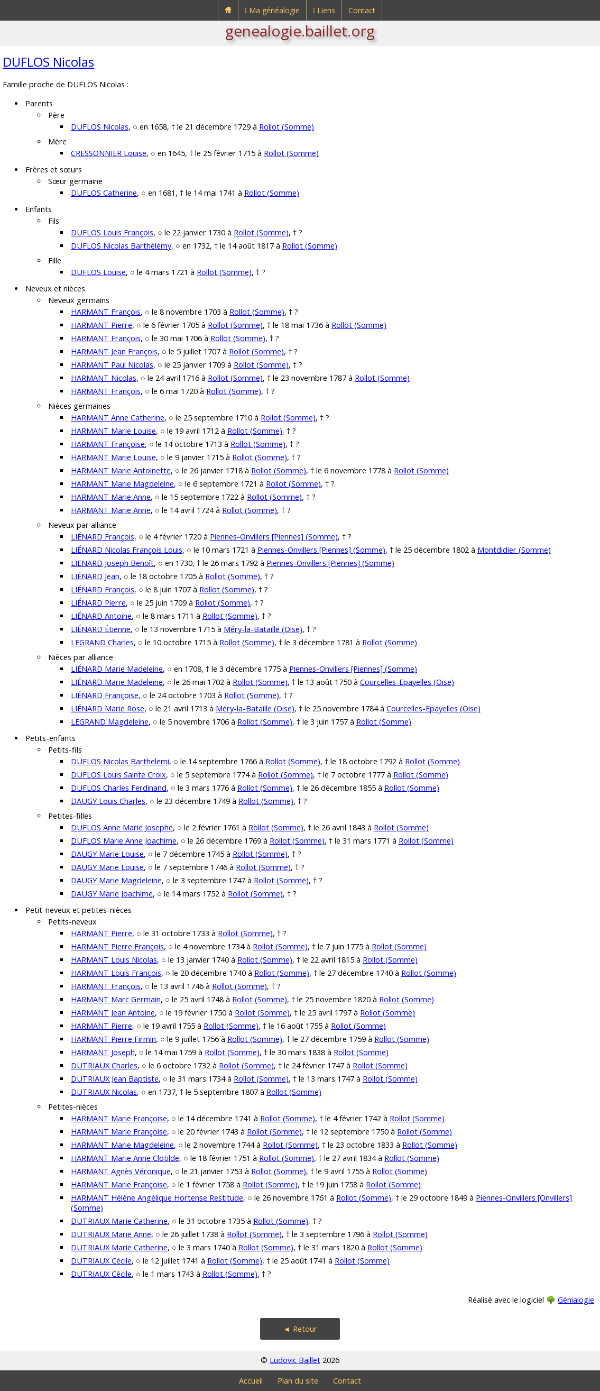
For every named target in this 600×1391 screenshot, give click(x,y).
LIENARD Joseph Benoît (112, 563)
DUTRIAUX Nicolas (104, 1092)
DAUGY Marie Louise (107, 854)
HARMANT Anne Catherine (117, 418)
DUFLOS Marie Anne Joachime (124, 841)
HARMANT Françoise (108, 444)
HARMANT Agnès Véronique (121, 1171)
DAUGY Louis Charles (108, 801)
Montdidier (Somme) (514, 550)
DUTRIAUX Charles (104, 1065)
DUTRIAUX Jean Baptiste (115, 1079)
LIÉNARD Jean (95, 576)
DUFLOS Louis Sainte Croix (118, 775)
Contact (361, 10)
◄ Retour (300, 1329)
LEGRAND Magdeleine (110, 722)
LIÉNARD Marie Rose (107, 708)
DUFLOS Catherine (104, 193)
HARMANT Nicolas (103, 378)
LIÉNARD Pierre (98, 603)
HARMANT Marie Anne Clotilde (125, 1158)
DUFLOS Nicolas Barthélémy (121, 246)
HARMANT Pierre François (117, 946)
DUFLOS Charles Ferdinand (119, 788)
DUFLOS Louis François (112, 232)
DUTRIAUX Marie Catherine (119, 1221)
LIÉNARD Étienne (101, 629)
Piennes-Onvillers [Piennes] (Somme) (274, 537)
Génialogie (576, 1300)
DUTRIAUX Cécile (101, 1261)
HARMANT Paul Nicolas (112, 365)
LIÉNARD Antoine (101, 616)
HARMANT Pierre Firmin (113, 1039)
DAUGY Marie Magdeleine (116, 880)
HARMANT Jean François (114, 351)
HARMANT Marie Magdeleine (122, 484)
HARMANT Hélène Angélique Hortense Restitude (157, 1198)
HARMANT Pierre (101, 325)
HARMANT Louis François (116, 973)
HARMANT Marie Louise (113, 431)
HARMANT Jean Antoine (113, 1013)
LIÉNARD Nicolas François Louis (126, 550)
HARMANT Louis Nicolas (114, 960)
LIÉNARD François (102, 537)
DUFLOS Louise (98, 272)
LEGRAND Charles (102, 642)
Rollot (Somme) (286, 127)
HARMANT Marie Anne (111, 497)
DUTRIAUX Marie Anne (111, 1234)
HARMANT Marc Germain (116, 999)
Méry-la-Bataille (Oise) (263, 629)
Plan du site (298, 1381)
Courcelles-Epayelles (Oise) (407, 682)
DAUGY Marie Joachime (112, 894)
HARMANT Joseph (103, 1052)
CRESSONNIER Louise (108, 153)
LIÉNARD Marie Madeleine (117, 669)
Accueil (251, 1381)
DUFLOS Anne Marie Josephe (122, 827)
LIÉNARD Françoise (105, 695)
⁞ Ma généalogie (272, 10)
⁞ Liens (324, 10)
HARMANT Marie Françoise (119, 1118)
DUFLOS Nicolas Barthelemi (120, 761)
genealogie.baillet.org (300, 31)
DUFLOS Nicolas (48, 61)
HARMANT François (106, 312)
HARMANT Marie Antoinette (121, 470)
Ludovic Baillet (295, 1360)
